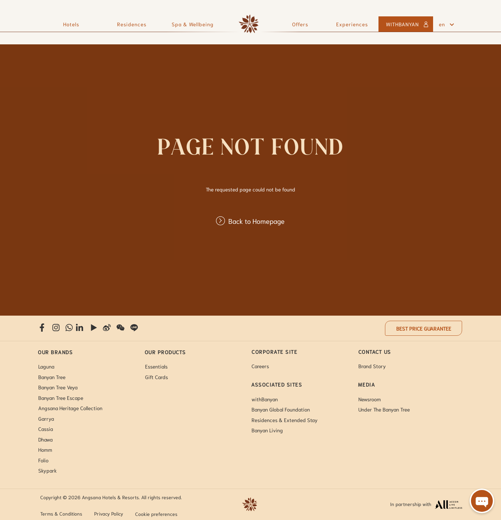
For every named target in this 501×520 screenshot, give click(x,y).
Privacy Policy (108, 513)
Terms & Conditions (61, 513)
